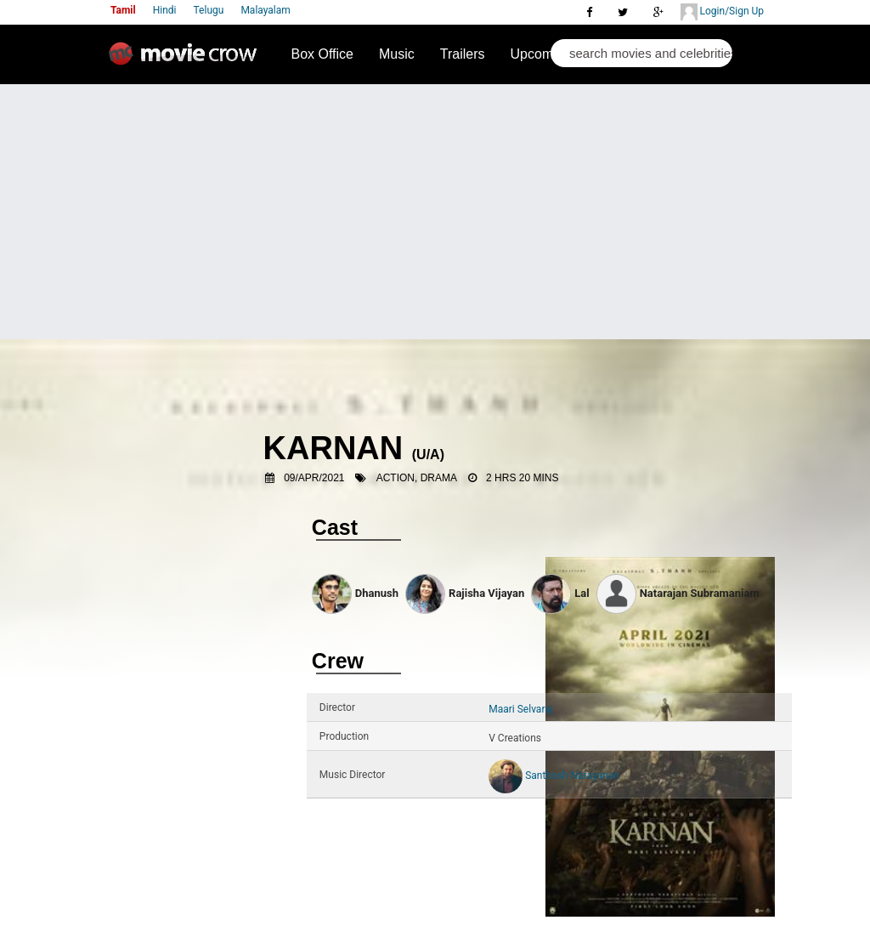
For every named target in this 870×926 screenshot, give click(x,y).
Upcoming (541, 54)
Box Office (322, 54)
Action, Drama (416, 478)
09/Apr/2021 (314, 478)
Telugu (209, 10)
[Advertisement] (435, 212)
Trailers (462, 54)
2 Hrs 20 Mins (522, 478)
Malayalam (265, 10)
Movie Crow (187, 60)
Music (397, 54)
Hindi (165, 10)
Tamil (123, 10)
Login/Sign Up (722, 11)
